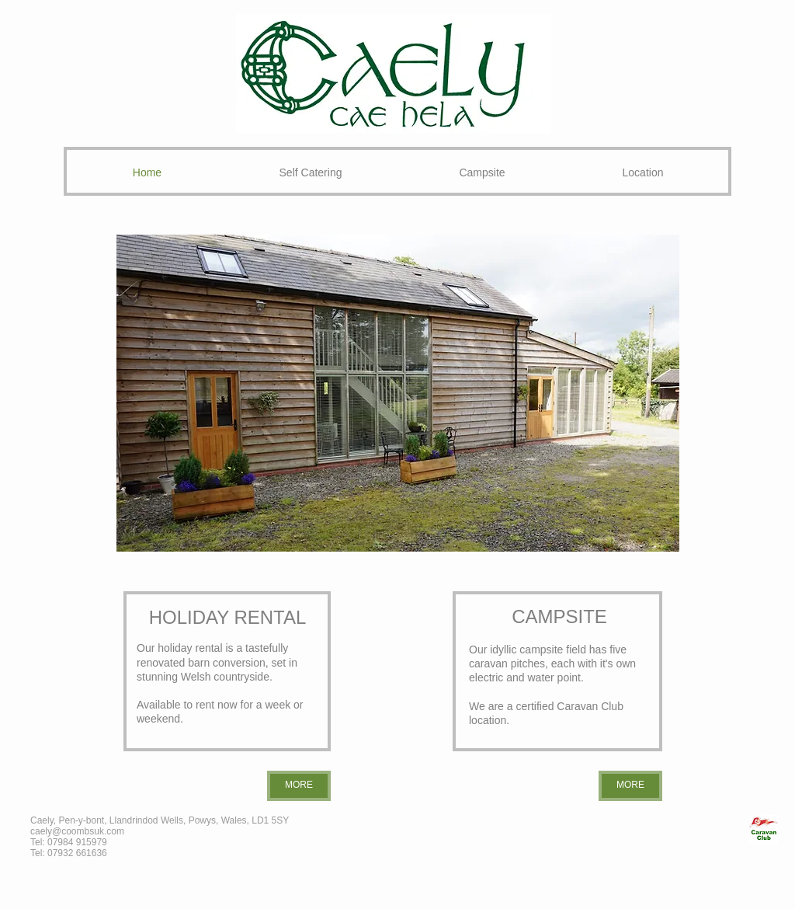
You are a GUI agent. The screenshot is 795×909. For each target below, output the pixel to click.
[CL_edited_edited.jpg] (763, 829)
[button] (397, 393)
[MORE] (299, 786)
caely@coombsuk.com (77, 831)
